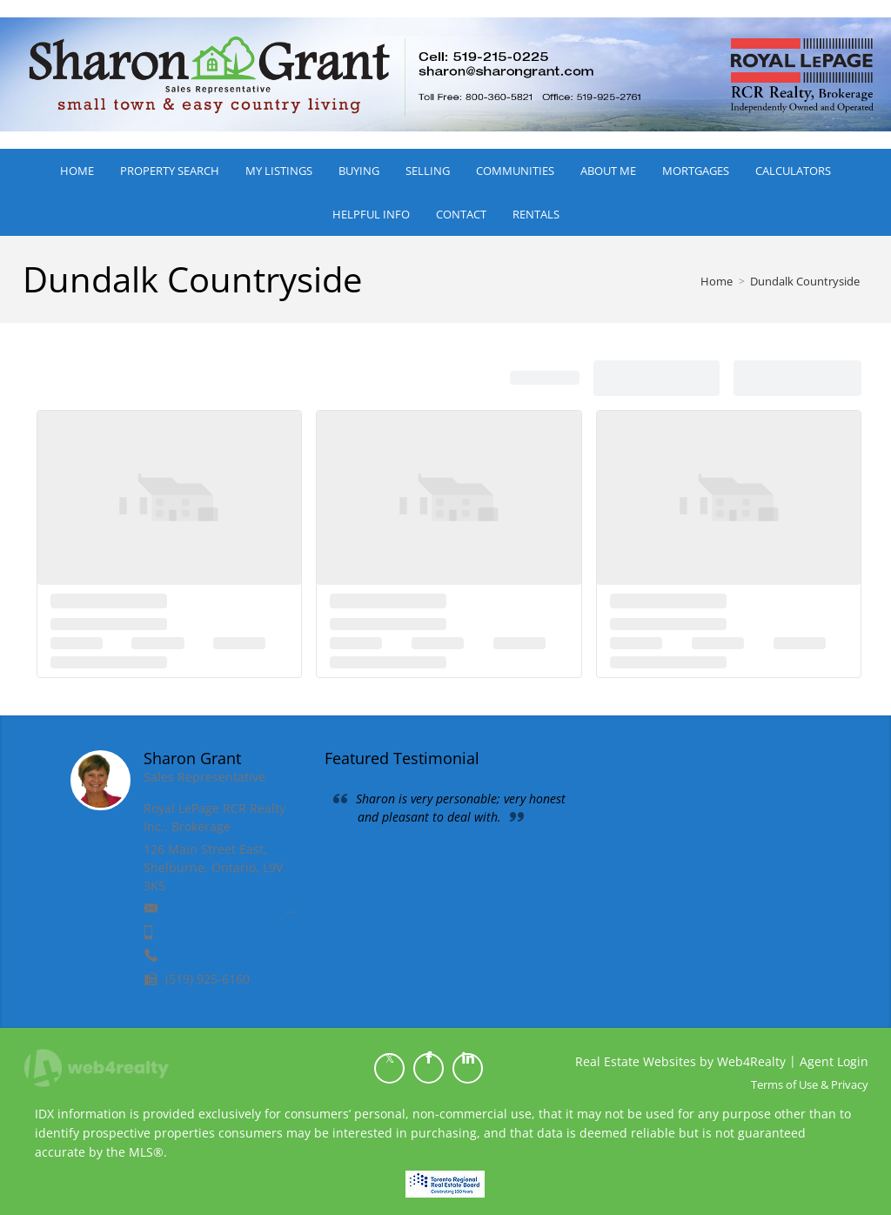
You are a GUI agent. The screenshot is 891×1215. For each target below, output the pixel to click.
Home (716, 281)
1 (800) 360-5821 (212, 955)
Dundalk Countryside (805, 281)
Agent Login (834, 1061)
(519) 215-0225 (207, 931)
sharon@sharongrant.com (241, 908)
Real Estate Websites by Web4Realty (680, 1061)
